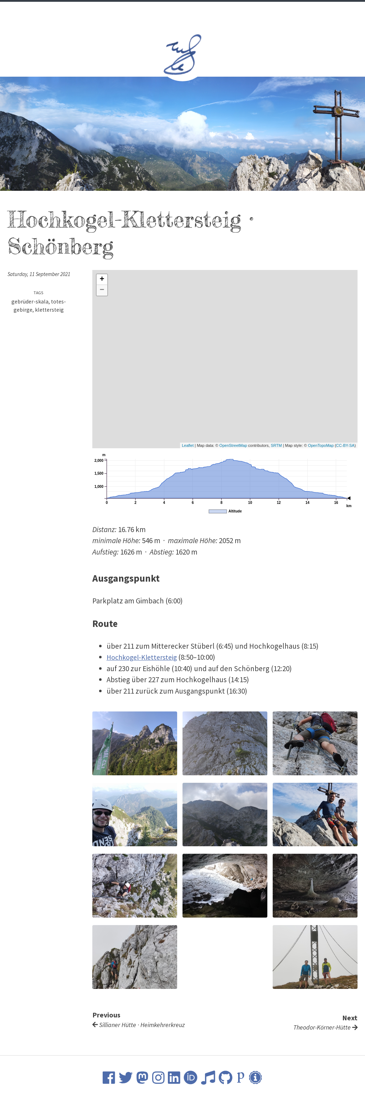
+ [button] (102, 279)
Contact (248, 10)
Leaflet (188, 445)
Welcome (117, 10)
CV (141, 10)
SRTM (276, 445)
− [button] (102, 290)
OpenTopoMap (321, 445)
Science (163, 10)
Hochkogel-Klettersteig (144, 657)
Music (190, 10)
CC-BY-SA (345, 445)
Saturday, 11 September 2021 (40, 274)
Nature (217, 10)
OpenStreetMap (233, 445)
